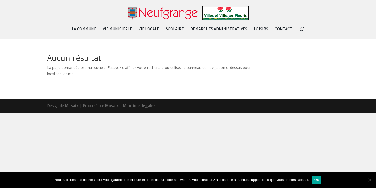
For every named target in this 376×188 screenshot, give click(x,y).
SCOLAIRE (175, 29)
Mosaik (72, 105)
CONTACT (283, 29)
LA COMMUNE (84, 29)
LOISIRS (261, 29)
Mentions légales (139, 105)
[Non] (369, 180)
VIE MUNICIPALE (117, 29)
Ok (316, 180)
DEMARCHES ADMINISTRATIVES (218, 29)
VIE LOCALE (149, 29)
